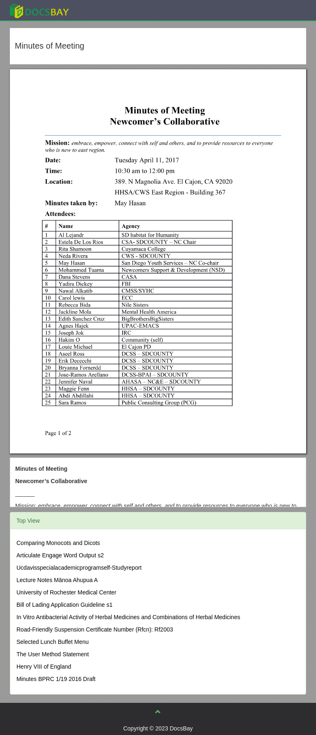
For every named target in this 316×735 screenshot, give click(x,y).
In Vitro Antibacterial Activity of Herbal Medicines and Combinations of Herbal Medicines (128, 617)
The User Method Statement (52, 654)
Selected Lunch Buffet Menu (52, 642)
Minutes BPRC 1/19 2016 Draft (55, 679)
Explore (101, 10)
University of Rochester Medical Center (66, 592)
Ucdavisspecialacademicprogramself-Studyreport (79, 567)
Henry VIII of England (43, 666)
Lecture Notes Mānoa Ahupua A (57, 580)
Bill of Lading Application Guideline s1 (64, 604)
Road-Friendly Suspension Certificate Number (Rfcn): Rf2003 (94, 629)
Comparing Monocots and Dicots (58, 543)
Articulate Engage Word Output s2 (60, 555)
